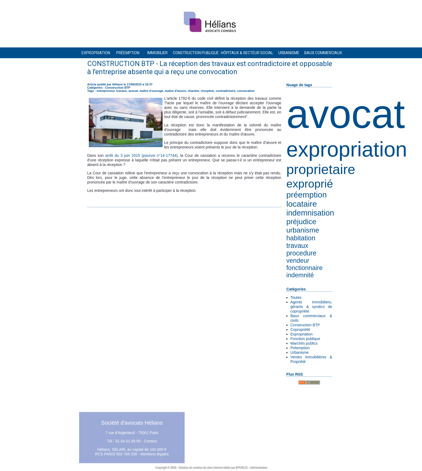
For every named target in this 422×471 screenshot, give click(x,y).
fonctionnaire (304, 267)
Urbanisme (299, 352)
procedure (301, 253)
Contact (150, 441)
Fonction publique (305, 339)
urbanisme (302, 230)
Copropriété (300, 329)
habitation (300, 238)
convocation (246, 90)
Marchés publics (304, 343)
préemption (306, 194)
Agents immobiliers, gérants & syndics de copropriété (311, 306)
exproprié (309, 183)
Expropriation (301, 334)
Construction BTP (305, 325)
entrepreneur (106, 90)
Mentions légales (154, 454)
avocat (345, 114)
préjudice (301, 221)
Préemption (300, 348)
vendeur (297, 260)
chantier (193, 90)
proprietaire (320, 169)
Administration (258, 467)
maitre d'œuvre (175, 90)
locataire (301, 203)
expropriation (346, 149)
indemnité (300, 275)
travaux (297, 245)
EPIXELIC (241, 467)
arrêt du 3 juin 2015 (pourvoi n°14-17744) (141, 155)
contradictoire (225, 90)
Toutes (295, 297)
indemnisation (310, 213)
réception (207, 90)
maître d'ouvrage (151, 90)
